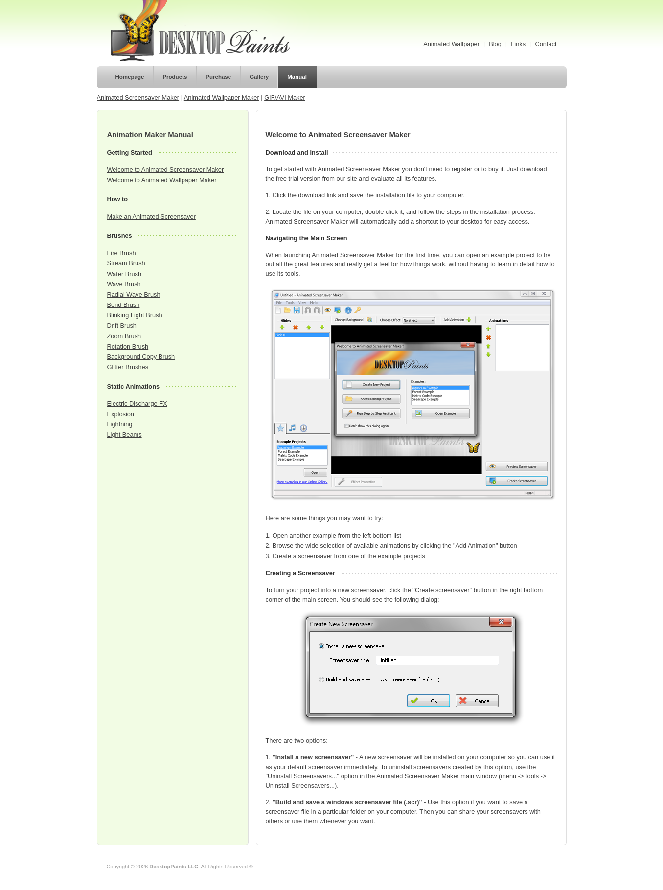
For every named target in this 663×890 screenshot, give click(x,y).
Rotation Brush (128, 346)
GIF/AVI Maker (284, 97)
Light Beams (124, 434)
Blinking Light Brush (134, 315)
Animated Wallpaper (451, 43)
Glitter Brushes (128, 367)
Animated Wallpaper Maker (221, 97)
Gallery (259, 77)
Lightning (120, 424)
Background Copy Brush (141, 356)
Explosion (121, 414)
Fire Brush (121, 253)
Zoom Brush (124, 336)
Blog (495, 43)
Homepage (129, 77)
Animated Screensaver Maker (138, 97)
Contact (545, 43)
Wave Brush (124, 284)
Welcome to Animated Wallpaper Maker (162, 180)
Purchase (218, 77)
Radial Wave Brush (133, 294)
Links (518, 43)
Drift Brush (122, 325)
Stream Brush (126, 263)
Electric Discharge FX (137, 403)
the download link (312, 195)
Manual (297, 77)
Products (174, 77)
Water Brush (124, 274)
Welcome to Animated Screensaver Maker (165, 169)
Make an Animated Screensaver (151, 216)
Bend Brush (123, 304)
